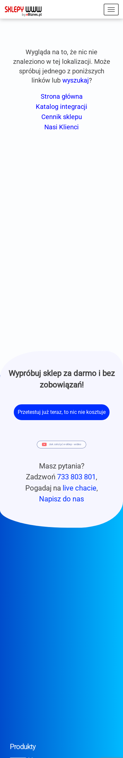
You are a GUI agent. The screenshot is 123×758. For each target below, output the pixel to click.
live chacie (79, 488)
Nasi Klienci (61, 127)
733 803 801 (76, 476)
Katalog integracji (61, 107)
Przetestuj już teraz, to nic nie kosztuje (62, 412)
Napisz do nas (61, 498)
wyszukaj (75, 80)
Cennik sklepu (61, 117)
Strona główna (62, 96)
